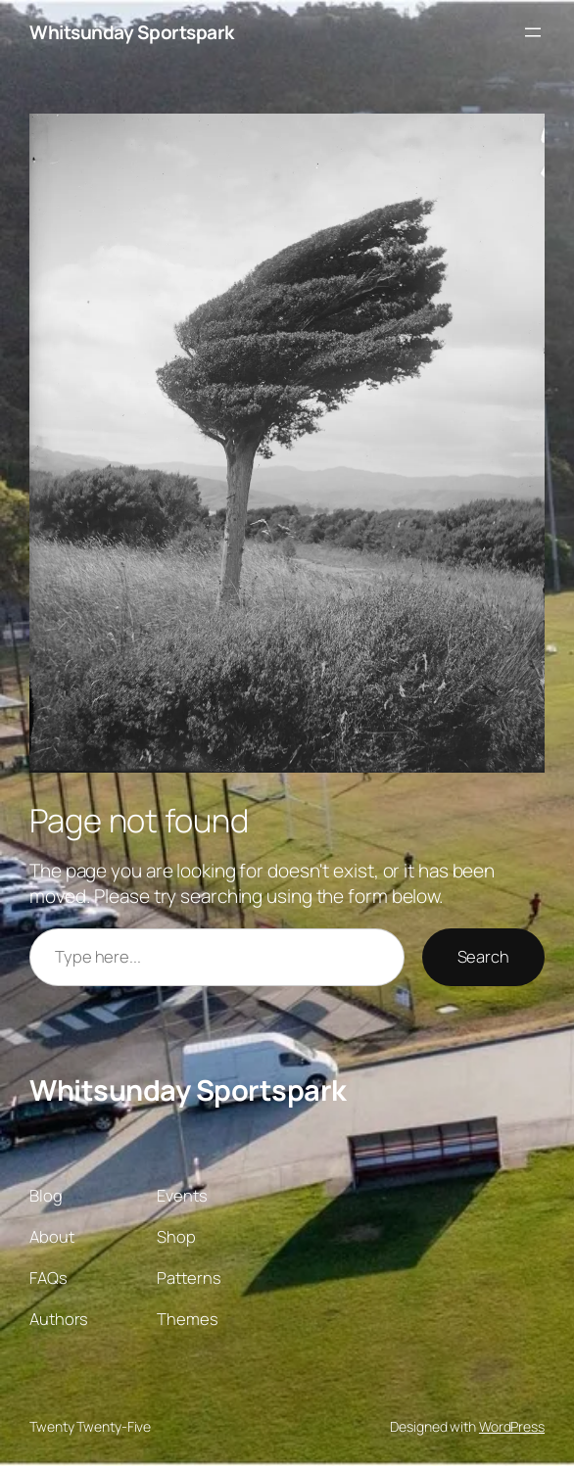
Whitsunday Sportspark (131, 32)
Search (483, 956)
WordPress (512, 1426)
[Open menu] (533, 32)
